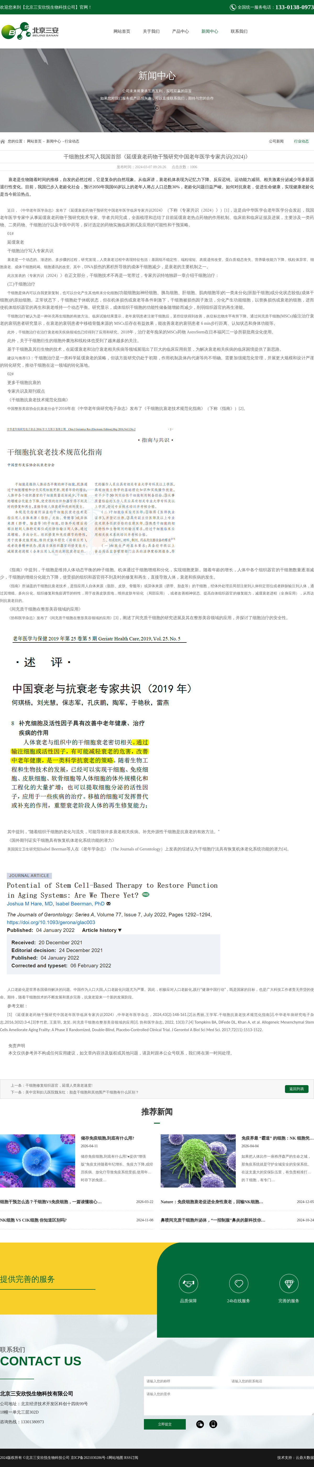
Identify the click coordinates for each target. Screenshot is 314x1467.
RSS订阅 (131, 1458)
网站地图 (116, 1458)
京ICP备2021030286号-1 (90, 1458)
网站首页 (34, 141)
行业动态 (301, 141)
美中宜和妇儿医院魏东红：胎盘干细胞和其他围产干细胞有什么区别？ (82, 1092)
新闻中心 (53, 141)
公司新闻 (276, 141)
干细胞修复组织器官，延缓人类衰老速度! (59, 1085)
